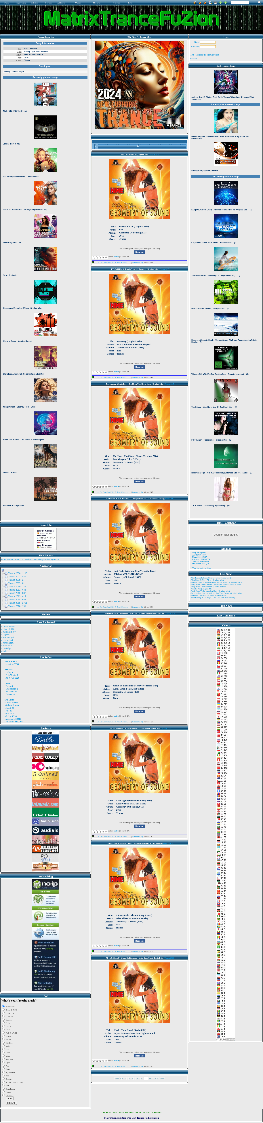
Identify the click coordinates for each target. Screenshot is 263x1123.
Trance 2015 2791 (17, 603)
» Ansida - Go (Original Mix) (201, 589)
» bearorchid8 (7, 640)
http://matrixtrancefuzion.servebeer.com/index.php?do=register (29, 559)
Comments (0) (137, 263)
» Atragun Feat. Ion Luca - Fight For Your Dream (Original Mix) (216, 593)
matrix (10, 664)
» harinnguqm (7, 643)
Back (117, 1079)
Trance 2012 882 (17, 593)
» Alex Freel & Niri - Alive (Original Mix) (207, 580)
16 (155, 1079)
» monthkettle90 (8, 632)
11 (139, 1079)
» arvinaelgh (6, 645)
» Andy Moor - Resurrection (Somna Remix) (208, 586)
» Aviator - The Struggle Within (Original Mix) (208, 595)
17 (158, 1079)
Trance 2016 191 (17, 606)
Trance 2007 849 (17, 576)
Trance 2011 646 (17, 590)
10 (137, 1079)
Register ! (194, 58)
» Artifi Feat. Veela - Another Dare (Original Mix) (210, 591)
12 (142, 1079)
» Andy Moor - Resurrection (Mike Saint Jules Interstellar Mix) (215, 584)
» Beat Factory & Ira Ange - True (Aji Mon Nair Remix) (212, 597)
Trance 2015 (154, 154)
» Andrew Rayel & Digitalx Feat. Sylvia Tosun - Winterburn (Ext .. (216, 582)
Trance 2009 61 (16, 583)
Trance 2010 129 (17, 586)
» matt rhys (6, 648)
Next (162, 1079)
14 (150, 1079)
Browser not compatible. (45, 280)
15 (153, 1079)
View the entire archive (201, 568)
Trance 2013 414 (17, 596)
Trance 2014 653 (17, 599)
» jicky (4, 651)
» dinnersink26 (7, 629)
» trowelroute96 (8, 626)
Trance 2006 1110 (17, 573)
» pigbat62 (6, 634)
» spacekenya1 (7, 637)
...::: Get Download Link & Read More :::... (111, 263)
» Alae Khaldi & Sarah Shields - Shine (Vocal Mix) (210, 578)
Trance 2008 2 (16, 580)
